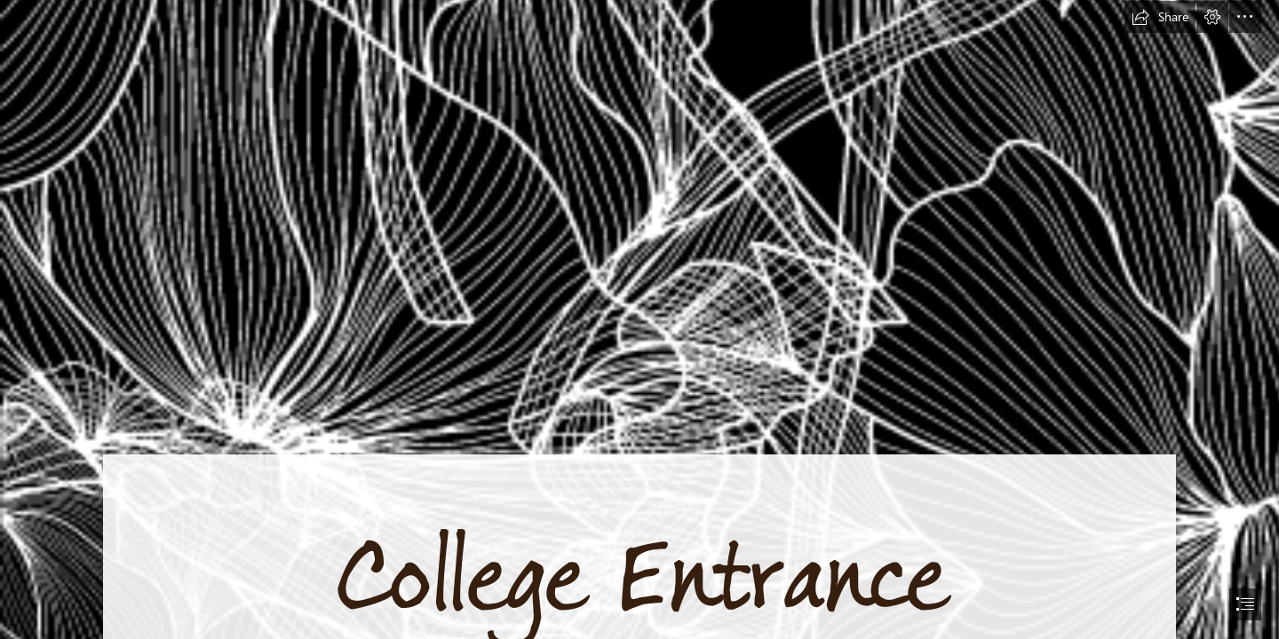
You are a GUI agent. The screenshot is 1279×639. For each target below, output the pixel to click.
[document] (639, 319)
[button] (1160, 17)
